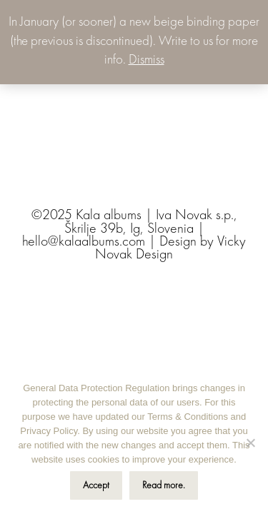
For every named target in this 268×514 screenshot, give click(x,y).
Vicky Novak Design (170, 248)
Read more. (163, 485)
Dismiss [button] (146, 60)
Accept (96, 485)
